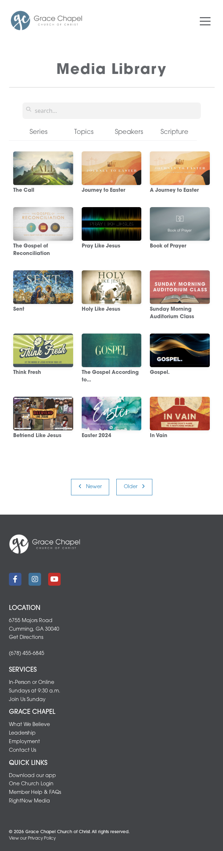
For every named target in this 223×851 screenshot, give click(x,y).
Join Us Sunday (27, 699)
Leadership (22, 733)
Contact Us (22, 750)
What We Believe (29, 724)
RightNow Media (29, 801)
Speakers (129, 132)
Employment (24, 742)
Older (134, 487)
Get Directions (26, 637)
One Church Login (31, 784)
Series (38, 132)
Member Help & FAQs (35, 792)
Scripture (174, 132)
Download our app (32, 776)
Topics (83, 132)
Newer (90, 487)
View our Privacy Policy (32, 838)
